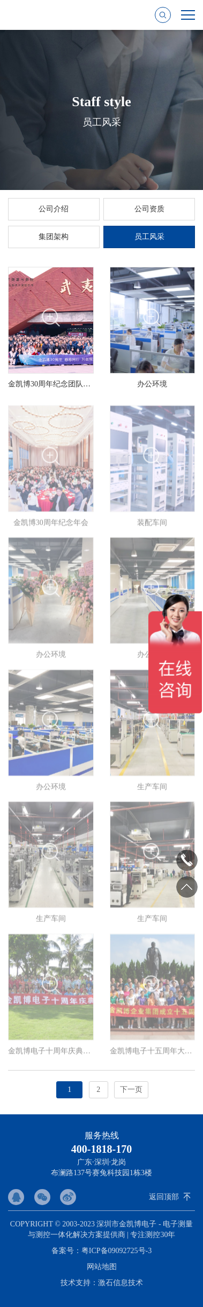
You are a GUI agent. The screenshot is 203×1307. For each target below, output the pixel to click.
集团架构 (54, 237)
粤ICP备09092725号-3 (116, 1251)
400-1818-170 (101, 1149)
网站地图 (102, 1267)
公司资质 (149, 209)
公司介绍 (54, 209)
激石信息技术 (120, 1283)
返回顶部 (164, 1197)
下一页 (131, 1090)
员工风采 (149, 237)
